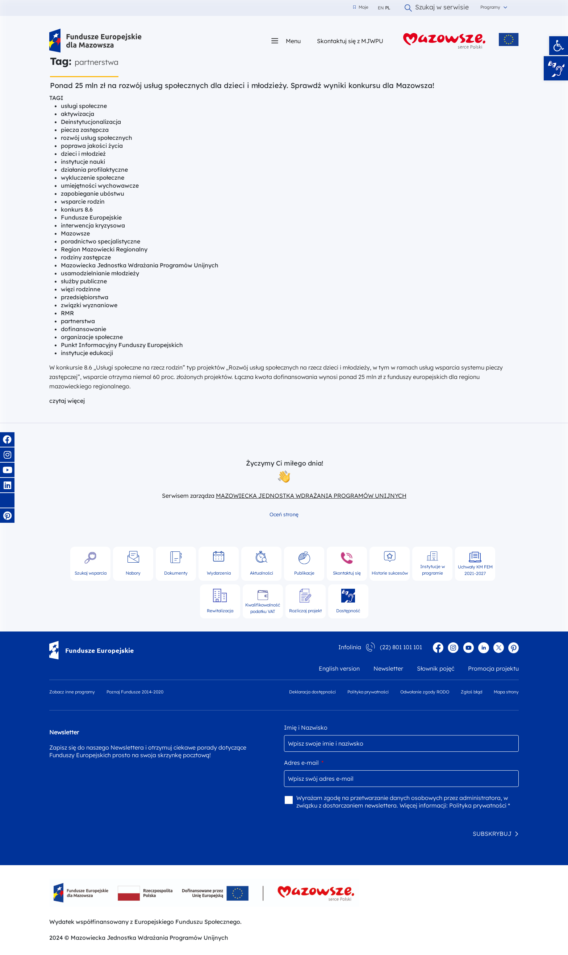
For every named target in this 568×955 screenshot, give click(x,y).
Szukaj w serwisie (437, 8)
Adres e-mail (303, 762)
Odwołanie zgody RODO (424, 692)
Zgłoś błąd (471, 692)
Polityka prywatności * (479, 805)
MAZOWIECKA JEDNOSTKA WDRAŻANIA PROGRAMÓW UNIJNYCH (311, 495)
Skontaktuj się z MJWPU (350, 41)
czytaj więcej (67, 400)
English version (339, 668)
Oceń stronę (284, 514)
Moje (360, 7)
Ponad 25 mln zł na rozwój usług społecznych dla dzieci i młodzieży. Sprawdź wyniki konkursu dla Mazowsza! (242, 85)
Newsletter (388, 668)
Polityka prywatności (368, 692)
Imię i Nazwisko (305, 727)
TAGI (56, 97)
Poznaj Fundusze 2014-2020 (134, 692)
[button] (558, 45)
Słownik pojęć (435, 668)
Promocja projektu (493, 668)
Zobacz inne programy (72, 692)
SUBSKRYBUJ (492, 833)
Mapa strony (506, 692)
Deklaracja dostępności (312, 692)
